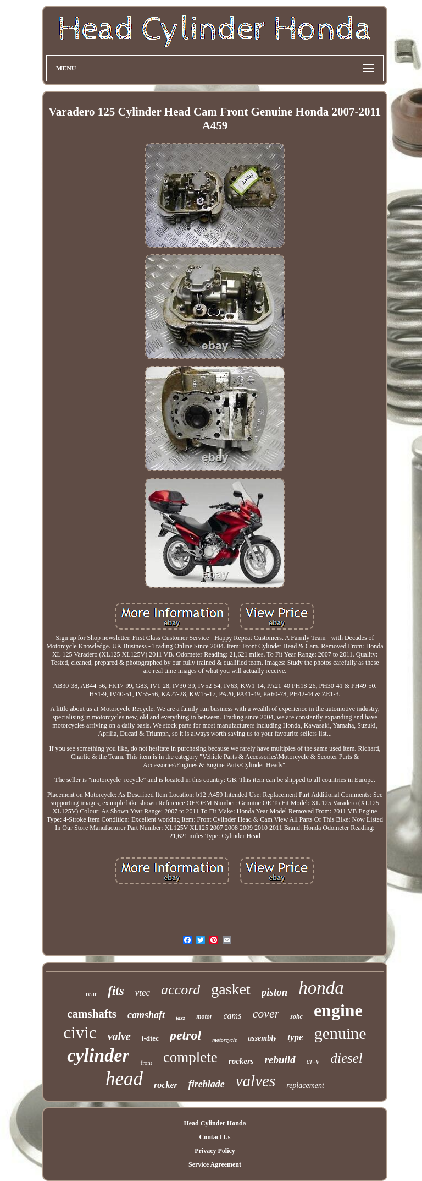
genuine (340, 1033)
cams (232, 1015)
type (295, 1037)
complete (190, 1057)
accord (180, 990)
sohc (296, 1016)
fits (116, 991)
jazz (180, 1017)
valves (255, 1081)
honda (321, 988)
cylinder (98, 1055)
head (124, 1079)
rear (91, 993)
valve (119, 1036)
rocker (165, 1085)
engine (338, 1010)
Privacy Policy (215, 1151)
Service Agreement (214, 1164)
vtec (142, 992)
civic (79, 1032)
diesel (346, 1058)
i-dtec (150, 1038)
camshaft (146, 1014)
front (146, 1062)
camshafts (91, 1013)
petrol (185, 1035)
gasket (231, 989)
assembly (262, 1038)
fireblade (206, 1084)
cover (265, 1013)
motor (204, 1016)
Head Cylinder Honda (215, 1123)
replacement (305, 1085)
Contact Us (214, 1137)
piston (275, 992)
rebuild (280, 1059)
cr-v (313, 1061)
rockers (241, 1061)
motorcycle (224, 1040)
